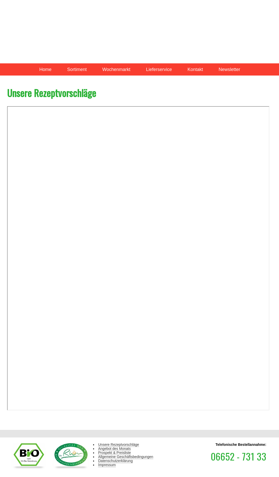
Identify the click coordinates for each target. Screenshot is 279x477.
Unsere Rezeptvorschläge (118, 445)
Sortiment (77, 69)
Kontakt (195, 69)
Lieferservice (159, 69)
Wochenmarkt (116, 69)
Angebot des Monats (114, 449)
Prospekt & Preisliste (114, 453)
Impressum (107, 465)
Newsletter (229, 69)
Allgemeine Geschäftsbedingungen (125, 457)
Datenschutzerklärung (115, 461)
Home (45, 69)
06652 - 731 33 (238, 456)
